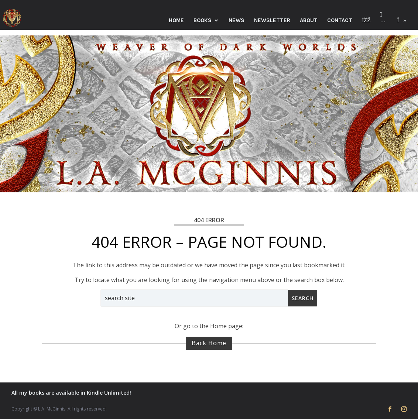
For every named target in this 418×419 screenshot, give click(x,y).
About (309, 21)
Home (176, 21)
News (236, 21)
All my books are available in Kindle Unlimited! (71, 392)
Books (202, 21)
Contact (339, 21)
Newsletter (272, 21)
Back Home (209, 343)
